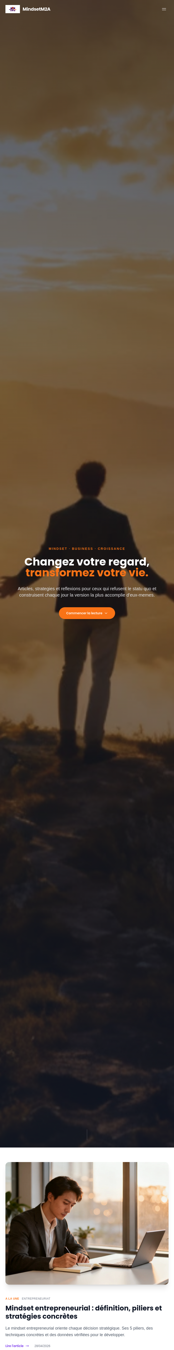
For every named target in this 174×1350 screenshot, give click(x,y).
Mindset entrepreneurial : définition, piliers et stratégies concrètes (83, 1312)
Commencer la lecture (87, 613)
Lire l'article (17, 1346)
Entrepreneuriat (36, 1298)
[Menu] (164, 9)
